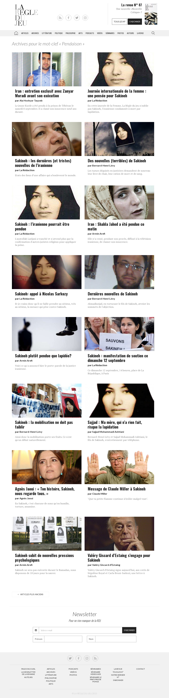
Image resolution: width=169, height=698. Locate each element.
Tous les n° (119, 21)
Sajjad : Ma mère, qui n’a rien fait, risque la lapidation (115, 424)
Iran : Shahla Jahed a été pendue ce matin (116, 226)
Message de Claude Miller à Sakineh (116, 489)
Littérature (47, 33)
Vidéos (100, 33)
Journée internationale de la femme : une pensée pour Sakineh (117, 93)
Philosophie (70, 33)
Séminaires (110, 33)
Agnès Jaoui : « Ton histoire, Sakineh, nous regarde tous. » (45, 491)
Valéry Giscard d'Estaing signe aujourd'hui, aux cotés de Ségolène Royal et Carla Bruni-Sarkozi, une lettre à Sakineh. (118, 573)
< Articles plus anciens (30, 594)
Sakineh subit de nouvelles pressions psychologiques (44, 557)
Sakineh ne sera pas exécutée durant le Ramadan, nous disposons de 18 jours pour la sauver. (45, 571)
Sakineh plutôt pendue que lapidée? (43, 355)
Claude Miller (99, 493)
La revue (140, 33)
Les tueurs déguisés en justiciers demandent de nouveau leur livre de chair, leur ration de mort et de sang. (119, 172)
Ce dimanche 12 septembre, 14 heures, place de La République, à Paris (116, 372)
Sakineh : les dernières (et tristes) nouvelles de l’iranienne (43, 163)
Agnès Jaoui (26, 498)
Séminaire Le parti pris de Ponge (96, 679)
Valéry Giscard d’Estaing (106, 564)
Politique (59, 33)
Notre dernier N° (118, 676)
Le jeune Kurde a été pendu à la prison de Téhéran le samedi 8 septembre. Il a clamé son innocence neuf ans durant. (45, 109)
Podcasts (90, 33)
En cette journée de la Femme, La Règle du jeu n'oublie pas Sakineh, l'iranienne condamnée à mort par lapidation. (118, 109)
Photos (121, 33)
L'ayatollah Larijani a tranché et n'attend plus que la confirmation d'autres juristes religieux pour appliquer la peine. (45, 242)
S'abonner (134, 21)
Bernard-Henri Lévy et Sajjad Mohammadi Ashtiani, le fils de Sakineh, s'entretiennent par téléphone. (118, 438)
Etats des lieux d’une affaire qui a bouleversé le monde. (45, 175)
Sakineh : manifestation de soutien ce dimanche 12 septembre (118, 358)
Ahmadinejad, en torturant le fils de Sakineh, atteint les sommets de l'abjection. (119, 305)
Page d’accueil (28, 669)
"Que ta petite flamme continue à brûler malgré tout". (118, 498)
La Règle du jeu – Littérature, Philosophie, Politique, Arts (16, 32)
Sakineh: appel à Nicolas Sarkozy (41, 293)
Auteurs (130, 33)
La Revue (118, 669)
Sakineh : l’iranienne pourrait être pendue (42, 226)
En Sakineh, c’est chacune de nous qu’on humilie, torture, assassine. (42, 505)
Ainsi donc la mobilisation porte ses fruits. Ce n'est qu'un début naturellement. (43, 438)
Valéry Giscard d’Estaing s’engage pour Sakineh (119, 557)
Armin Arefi (98, 233)
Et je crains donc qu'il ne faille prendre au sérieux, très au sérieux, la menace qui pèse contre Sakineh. (45, 305)
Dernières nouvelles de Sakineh (113, 293)
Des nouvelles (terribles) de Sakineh (117, 160)
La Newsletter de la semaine (28, 673)
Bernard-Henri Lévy (103, 165)
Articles (24, 33)
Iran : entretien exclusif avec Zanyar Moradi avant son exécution (44, 93)
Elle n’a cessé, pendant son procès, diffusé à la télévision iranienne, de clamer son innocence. (119, 240)
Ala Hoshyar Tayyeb (31, 100)
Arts (81, 33)
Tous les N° (118, 672)
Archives (35, 33)
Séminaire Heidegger (96, 673)
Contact (140, 669)
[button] (153, 33)
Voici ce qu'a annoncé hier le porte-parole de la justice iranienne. (45, 367)
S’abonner (118, 680)
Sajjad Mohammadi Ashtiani (108, 431)
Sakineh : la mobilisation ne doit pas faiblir (44, 424)
